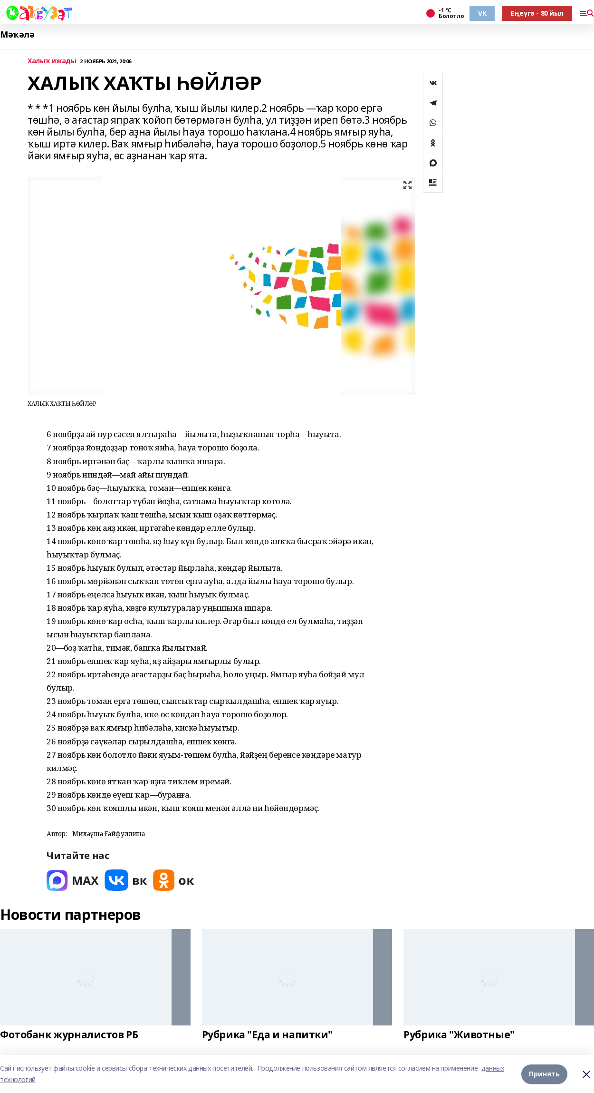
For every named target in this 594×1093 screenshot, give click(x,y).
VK (482, 13)
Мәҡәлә (17, 34)
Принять (544, 1073)
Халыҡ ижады (52, 61)
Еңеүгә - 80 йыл (537, 13)
